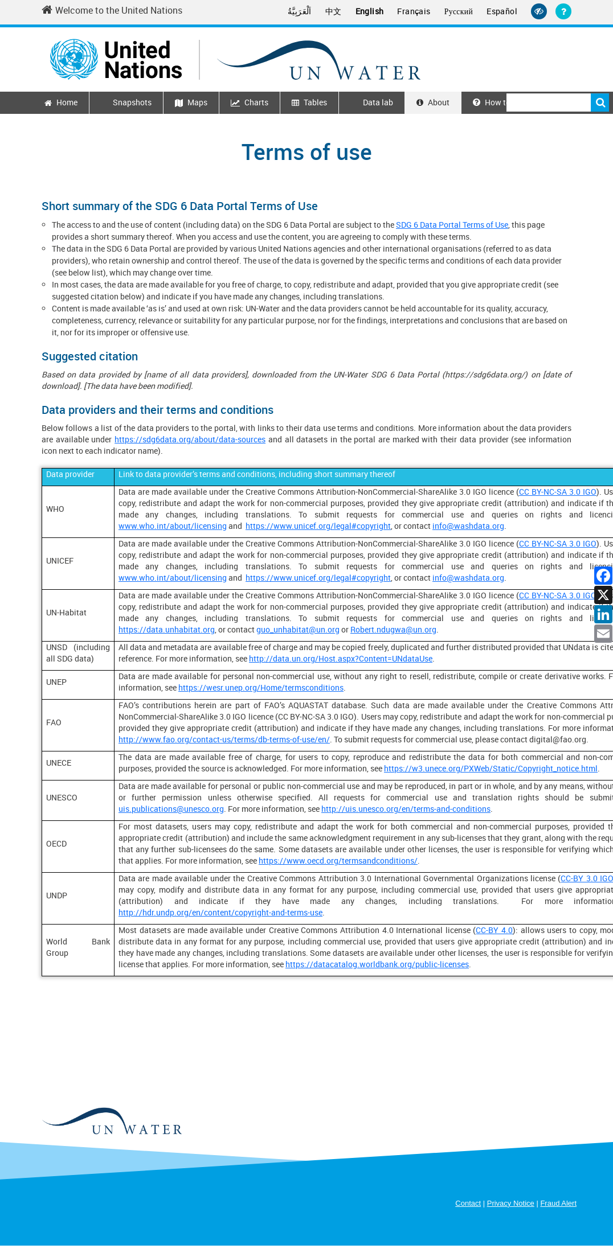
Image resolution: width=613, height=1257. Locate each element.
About (438, 102)
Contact (468, 1203)
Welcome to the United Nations (112, 10)
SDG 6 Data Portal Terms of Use (452, 224)
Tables (315, 102)
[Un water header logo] (235, 58)
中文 (342, 11)
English (377, 11)
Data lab (378, 102)
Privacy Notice (510, 1203)
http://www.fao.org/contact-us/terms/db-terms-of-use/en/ (224, 739)
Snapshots (132, 102)
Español (503, 11)
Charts (256, 102)
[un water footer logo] (111, 1120)
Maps (197, 102)
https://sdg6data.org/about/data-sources (190, 439)
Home (66, 102)
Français (418, 11)
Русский (461, 11)
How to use (499, 102)
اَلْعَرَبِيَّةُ (310, 11)
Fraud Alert (558, 1203)
